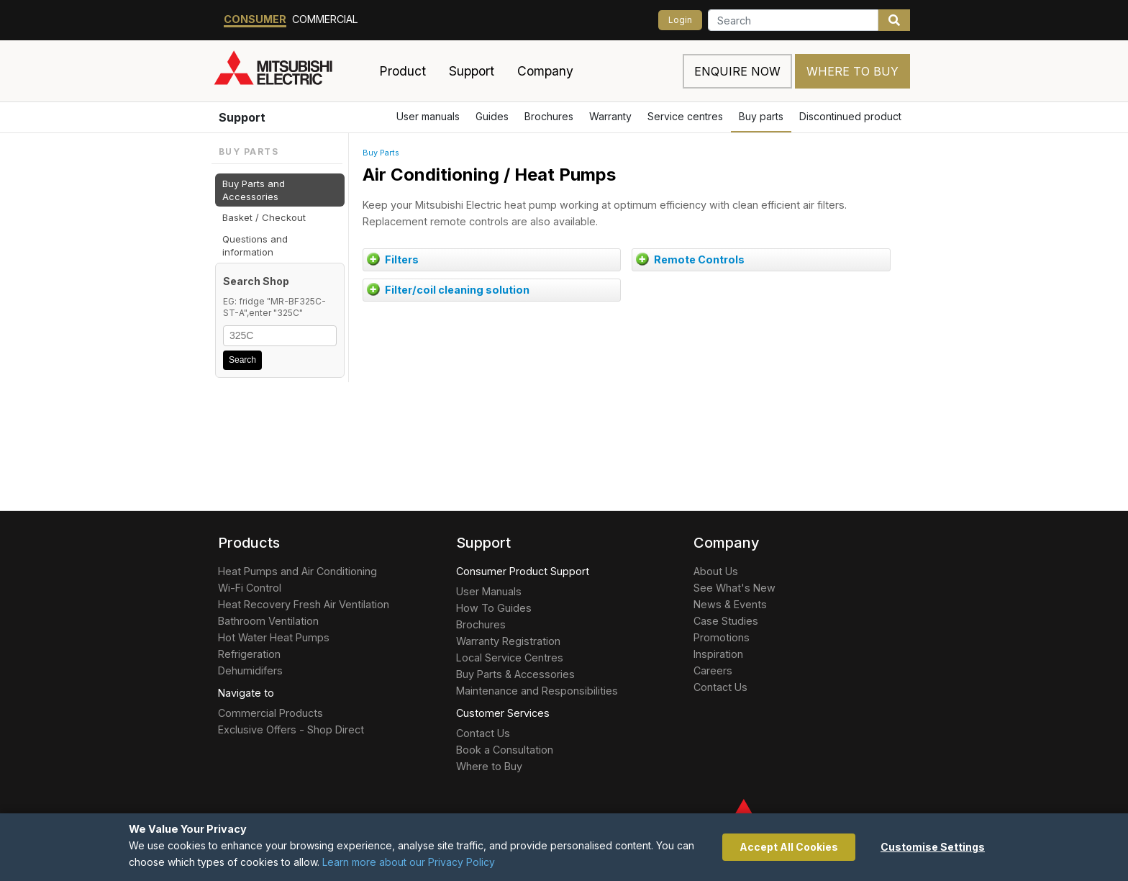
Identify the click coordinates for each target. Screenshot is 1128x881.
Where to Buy (852, 71)
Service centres (685, 116)
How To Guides (494, 608)
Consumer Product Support (522, 571)
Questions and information (255, 245)
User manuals (428, 116)
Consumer (255, 19)
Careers (712, 670)
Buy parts (761, 116)
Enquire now (737, 71)
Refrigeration (249, 654)
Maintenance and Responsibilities (537, 691)
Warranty (610, 116)
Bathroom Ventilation (268, 621)
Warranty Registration (508, 641)
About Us (715, 571)
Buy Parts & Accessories (515, 674)
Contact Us (483, 733)
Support (242, 117)
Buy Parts (381, 153)
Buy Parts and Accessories (253, 190)
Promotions (721, 637)
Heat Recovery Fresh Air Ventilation (303, 604)
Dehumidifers (250, 670)
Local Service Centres (509, 657)
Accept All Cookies (789, 847)
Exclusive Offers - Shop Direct (291, 729)
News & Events (730, 604)
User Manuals (489, 591)
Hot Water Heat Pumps (273, 637)
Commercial (325, 19)
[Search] (793, 20)
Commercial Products (270, 713)
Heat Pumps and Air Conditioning (297, 571)
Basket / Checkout (264, 217)
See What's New (734, 588)
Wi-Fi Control (249, 588)
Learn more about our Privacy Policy (408, 862)
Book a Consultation (504, 750)
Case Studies (725, 621)
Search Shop (256, 281)
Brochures (548, 116)
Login (680, 19)
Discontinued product (850, 116)
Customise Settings (933, 847)
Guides (492, 116)
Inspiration (718, 654)
